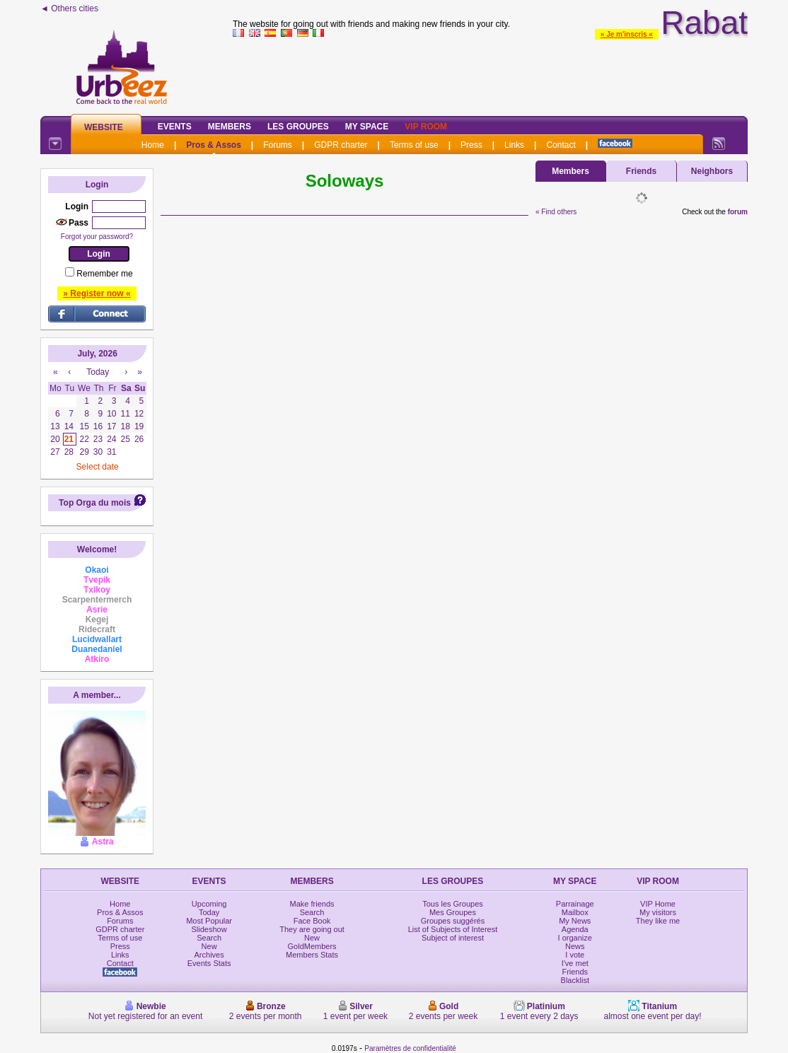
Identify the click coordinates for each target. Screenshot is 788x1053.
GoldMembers (312, 946)
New (209, 946)
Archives (209, 954)
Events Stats (209, 963)
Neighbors (712, 171)
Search (209, 937)
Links (514, 145)
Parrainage (575, 904)
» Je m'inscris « (627, 34)
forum (738, 212)
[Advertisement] (490, 73)
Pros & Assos (213, 145)
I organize (575, 937)
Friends (641, 171)
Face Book (312, 921)
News (575, 946)
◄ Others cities (69, 8)
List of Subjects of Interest (453, 929)
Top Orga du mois (95, 503)
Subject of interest (453, 937)
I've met (575, 963)
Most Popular (209, 921)
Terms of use (414, 145)
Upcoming (209, 904)
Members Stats (312, 954)
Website (103, 127)
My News (575, 921)
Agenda (575, 929)
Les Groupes (298, 127)
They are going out (311, 929)
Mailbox (575, 912)
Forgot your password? (97, 236)
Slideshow (209, 929)
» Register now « (96, 293)
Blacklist (575, 980)
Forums (277, 145)
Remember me (104, 274)
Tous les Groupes (452, 904)
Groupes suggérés (453, 921)
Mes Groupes (452, 912)
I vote (574, 954)
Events (175, 127)
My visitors (657, 912)
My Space (367, 127)
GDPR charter (340, 145)
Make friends (312, 904)
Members (229, 127)
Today (209, 912)
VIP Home (658, 904)
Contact (560, 145)
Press (471, 145)
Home (152, 145)
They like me (658, 921)
